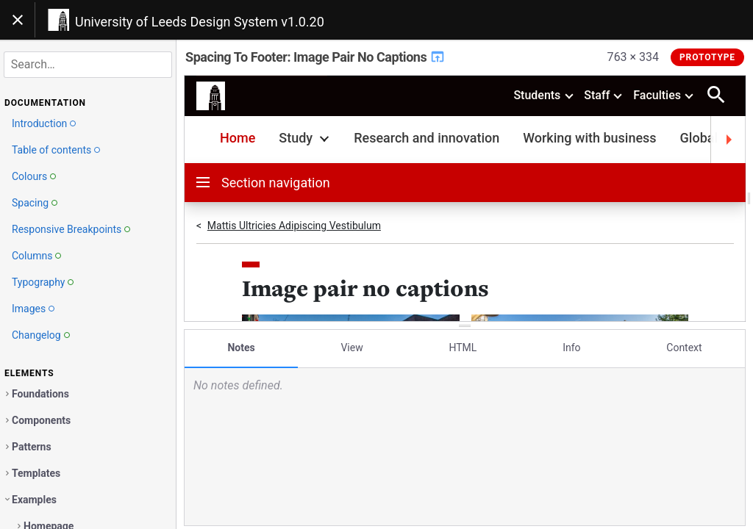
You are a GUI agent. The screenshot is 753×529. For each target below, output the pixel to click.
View (351, 347)
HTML (463, 347)
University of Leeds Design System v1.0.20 (199, 21)
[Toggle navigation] (17, 19)
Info (571, 347)
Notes (240, 347)
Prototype (707, 57)
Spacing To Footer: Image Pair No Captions (315, 57)
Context (684, 347)
